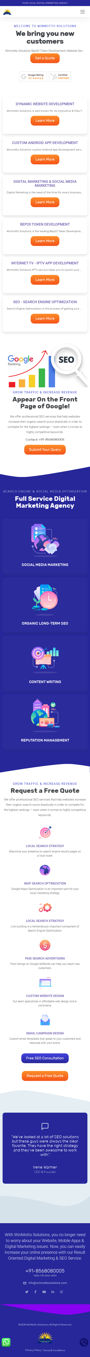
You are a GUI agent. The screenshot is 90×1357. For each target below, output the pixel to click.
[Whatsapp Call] (6, 1342)
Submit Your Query (45, 449)
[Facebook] (35, 1292)
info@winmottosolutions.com (45, 1283)
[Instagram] (61, 1292)
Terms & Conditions (54, 1350)
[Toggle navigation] (83, 11)
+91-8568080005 (45, 1271)
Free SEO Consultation (45, 1058)
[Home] (7, 11)
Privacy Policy (33, 1350)
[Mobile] (84, 1342)
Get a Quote (45, 58)
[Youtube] (44, 1292)
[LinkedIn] (53, 1292)
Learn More (45, 120)
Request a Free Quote (45, 1075)
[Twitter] (27, 1292)
